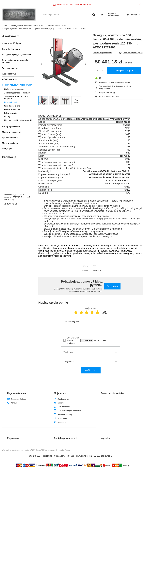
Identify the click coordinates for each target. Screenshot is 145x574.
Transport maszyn (10, 68)
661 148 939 (34, 456)
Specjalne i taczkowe (12, 106)
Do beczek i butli (58, 26)
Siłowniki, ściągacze (11, 49)
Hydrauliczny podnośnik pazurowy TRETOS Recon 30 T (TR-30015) (17, 197)
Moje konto (60, 393)
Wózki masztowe (9, 79)
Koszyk (60, 403)
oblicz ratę (114, 96)
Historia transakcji (64, 414)
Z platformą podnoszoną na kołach (17, 93)
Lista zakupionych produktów (69, 411)
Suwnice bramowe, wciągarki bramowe (15, 61)
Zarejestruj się (63, 399)
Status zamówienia (18, 399)
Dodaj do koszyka (124, 70)
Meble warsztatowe (10, 143)
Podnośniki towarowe (12, 109)
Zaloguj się (111, 13)
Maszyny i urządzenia (11, 132)
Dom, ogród (7, 149)
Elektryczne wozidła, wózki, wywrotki (18, 120)
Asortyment (10, 36)
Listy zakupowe (113, 16)
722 (94, 266)
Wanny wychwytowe (11, 126)
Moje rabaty (62, 418)
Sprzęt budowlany (10, 137)
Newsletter (61, 422)
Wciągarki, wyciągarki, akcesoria (16, 54)
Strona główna (16, 26)
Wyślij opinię (90, 370)
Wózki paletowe (9, 74)
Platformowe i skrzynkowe (14, 89)
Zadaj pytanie (112, 286)
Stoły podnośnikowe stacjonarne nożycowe (16, 97)
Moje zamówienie (16, 393)
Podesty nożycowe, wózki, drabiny (37, 26)
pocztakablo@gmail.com (54, 456)
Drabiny (7, 117)
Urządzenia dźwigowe (11, 43)
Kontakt (14, 403)
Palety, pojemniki (10, 113)
